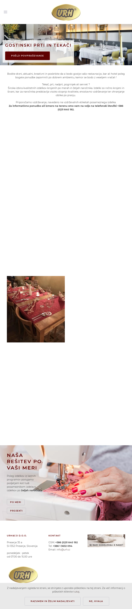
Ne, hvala (96, 601)
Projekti (16, 510)
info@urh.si (63, 549)
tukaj (76, 591)
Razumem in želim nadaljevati (53, 601)
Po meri (15, 502)
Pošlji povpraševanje (27, 55)
